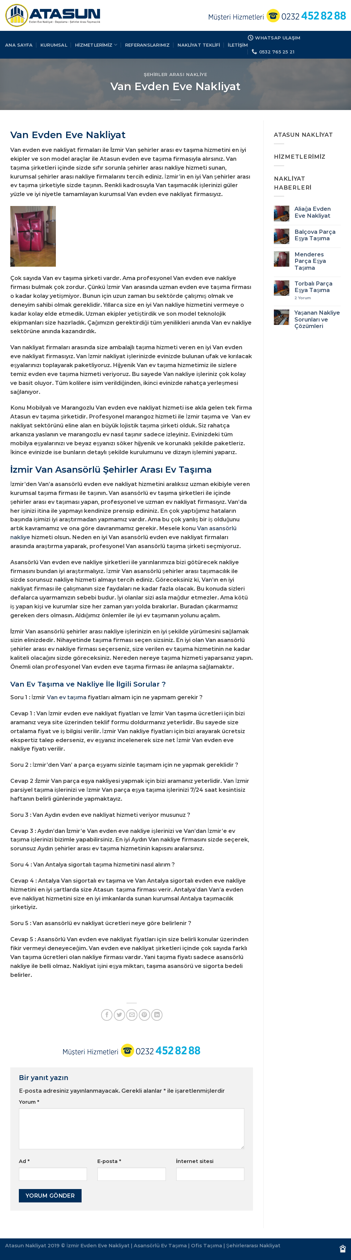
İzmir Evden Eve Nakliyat (98, 1246)
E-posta (109, 1161)
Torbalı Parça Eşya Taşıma (313, 286)
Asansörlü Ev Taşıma (160, 1246)
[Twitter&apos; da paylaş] (119, 1014)
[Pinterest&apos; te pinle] (144, 1014)
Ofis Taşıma (206, 1246)
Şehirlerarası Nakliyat (253, 1246)
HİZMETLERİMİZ (96, 44)
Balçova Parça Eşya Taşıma (315, 235)
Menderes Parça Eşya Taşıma (310, 261)
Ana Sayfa (19, 45)
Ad (24, 1161)
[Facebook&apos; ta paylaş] (106, 1014)
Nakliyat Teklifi (199, 45)
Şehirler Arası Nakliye (175, 74)
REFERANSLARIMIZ (147, 45)
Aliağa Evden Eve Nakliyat (312, 212)
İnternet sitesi (195, 1161)
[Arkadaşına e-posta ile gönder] (131, 1014)
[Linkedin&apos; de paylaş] (156, 1014)
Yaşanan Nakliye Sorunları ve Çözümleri (317, 319)
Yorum (29, 1102)
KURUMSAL (53, 45)
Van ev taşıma (66, 697)
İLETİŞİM (238, 45)
